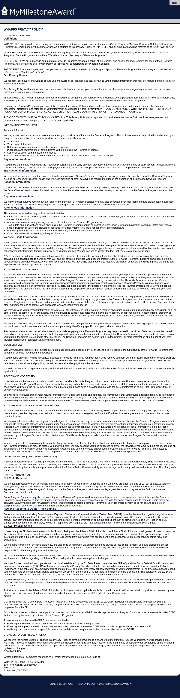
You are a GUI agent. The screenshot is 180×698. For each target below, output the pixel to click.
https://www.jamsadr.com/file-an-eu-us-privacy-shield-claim (50, 582)
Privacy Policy (86, 684)
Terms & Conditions (60, 684)
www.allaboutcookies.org (22, 349)
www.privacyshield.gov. (90, 534)
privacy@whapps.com (48, 339)
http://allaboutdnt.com (100, 522)
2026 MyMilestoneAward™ (115, 684)
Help (174, 2)
